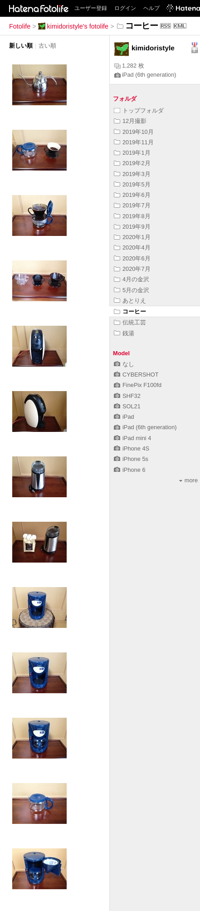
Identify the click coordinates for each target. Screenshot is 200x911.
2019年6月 (132, 194)
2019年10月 (134, 131)
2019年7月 (132, 205)
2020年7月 (132, 268)
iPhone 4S (131, 448)
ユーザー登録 (90, 8)
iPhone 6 (130, 469)
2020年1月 (132, 237)
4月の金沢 (131, 279)
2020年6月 (132, 258)
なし (124, 364)
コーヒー (130, 311)
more (188, 480)
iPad (124, 416)
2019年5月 (132, 184)
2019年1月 (132, 152)
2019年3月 (132, 174)
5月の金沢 (131, 290)
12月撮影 (130, 121)
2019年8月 (132, 216)
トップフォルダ (139, 110)
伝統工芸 (130, 322)
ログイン (125, 8)
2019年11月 (134, 142)
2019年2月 (132, 163)
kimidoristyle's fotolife (73, 26)
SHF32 (127, 395)
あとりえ (130, 300)
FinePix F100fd (137, 385)
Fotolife (19, 26)
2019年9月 (132, 226)
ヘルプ (151, 8)
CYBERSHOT (136, 374)
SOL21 (127, 406)
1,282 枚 (129, 65)
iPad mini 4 (132, 438)
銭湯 (124, 333)
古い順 (47, 45)
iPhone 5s (131, 459)
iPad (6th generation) (145, 74)
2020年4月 (132, 247)
